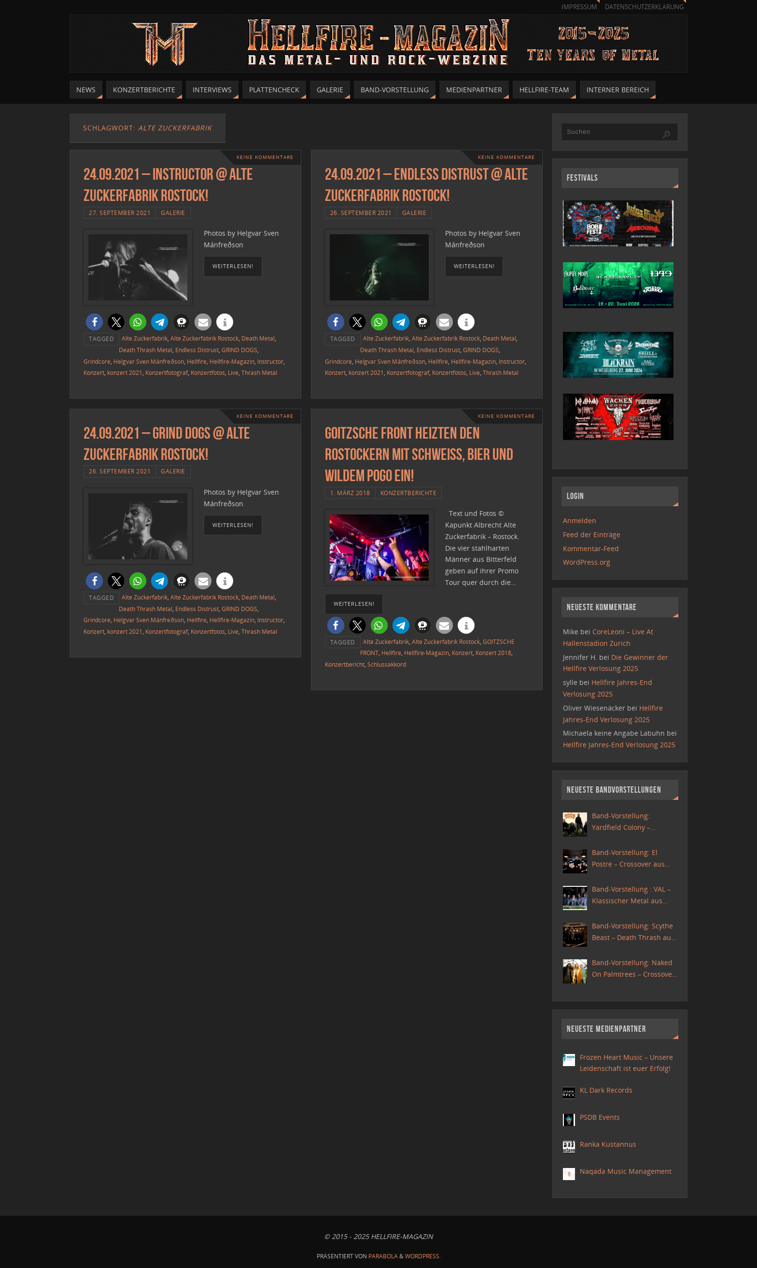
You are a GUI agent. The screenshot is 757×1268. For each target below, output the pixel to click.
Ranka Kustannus (608, 1144)
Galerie (173, 212)
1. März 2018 (350, 493)
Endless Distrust (197, 350)
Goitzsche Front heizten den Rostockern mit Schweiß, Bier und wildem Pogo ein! (419, 454)
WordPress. (423, 1256)
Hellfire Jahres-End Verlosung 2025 (619, 744)
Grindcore (97, 361)
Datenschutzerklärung (644, 7)
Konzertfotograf (166, 372)
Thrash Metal (259, 372)
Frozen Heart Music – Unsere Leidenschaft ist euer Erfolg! (626, 1063)
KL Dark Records (606, 1090)
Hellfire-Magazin (232, 361)
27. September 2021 (120, 212)
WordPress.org (586, 562)
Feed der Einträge (591, 534)
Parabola (383, 1256)
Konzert (94, 372)
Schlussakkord (386, 664)
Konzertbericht (344, 664)
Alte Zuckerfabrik (145, 338)
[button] (94, 321)
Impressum (579, 7)
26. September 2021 (361, 212)
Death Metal (258, 338)
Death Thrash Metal (145, 350)
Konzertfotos (208, 372)
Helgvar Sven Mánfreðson (148, 361)
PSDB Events (600, 1117)
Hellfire (197, 361)
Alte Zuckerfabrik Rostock (204, 338)
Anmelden (579, 520)
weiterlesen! (232, 266)
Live (233, 372)
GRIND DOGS (239, 350)
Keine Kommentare (265, 157)
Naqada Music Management (626, 1171)
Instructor (270, 361)
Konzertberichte (408, 493)
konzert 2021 (124, 372)
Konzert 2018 (493, 652)
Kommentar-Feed (591, 548)
